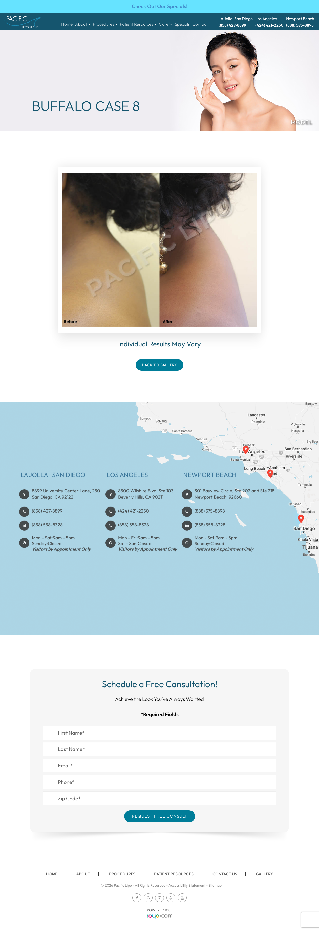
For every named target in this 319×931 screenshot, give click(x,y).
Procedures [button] (105, 24)
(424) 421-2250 (133, 532)
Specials (182, 24)
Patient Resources (174, 873)
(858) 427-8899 (47, 532)
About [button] (82, 24)
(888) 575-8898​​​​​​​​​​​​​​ (210, 532)
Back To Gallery (159, 364)
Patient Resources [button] (138, 24)
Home (67, 24)
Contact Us (224, 873)
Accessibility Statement (186, 885)
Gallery (165, 24)
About (83, 873)
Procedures (122, 873)
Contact (200, 24)
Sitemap (215, 885)
